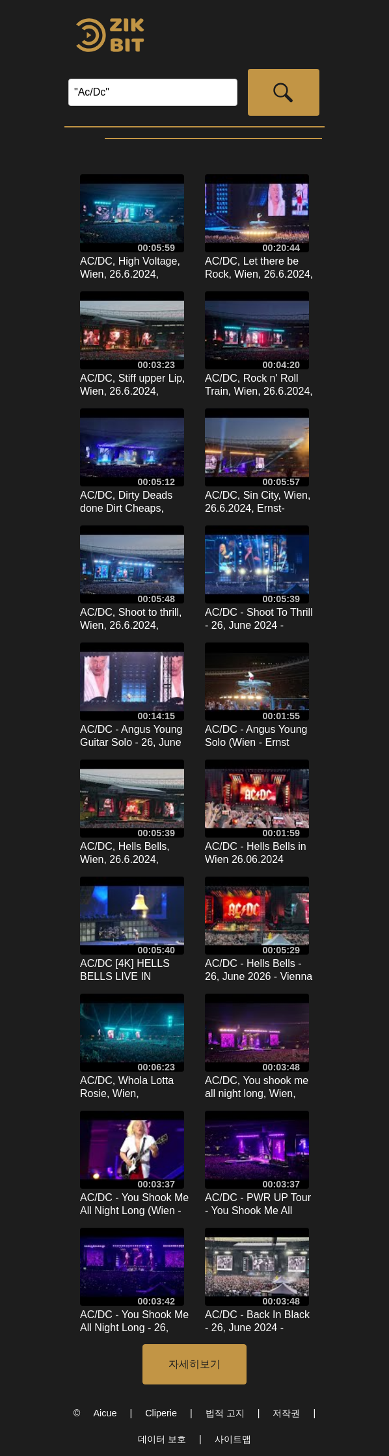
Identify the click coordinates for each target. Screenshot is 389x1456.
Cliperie (161, 1413)
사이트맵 (233, 1439)
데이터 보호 (162, 1439)
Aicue (104, 1413)
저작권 (286, 1413)
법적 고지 (225, 1413)
